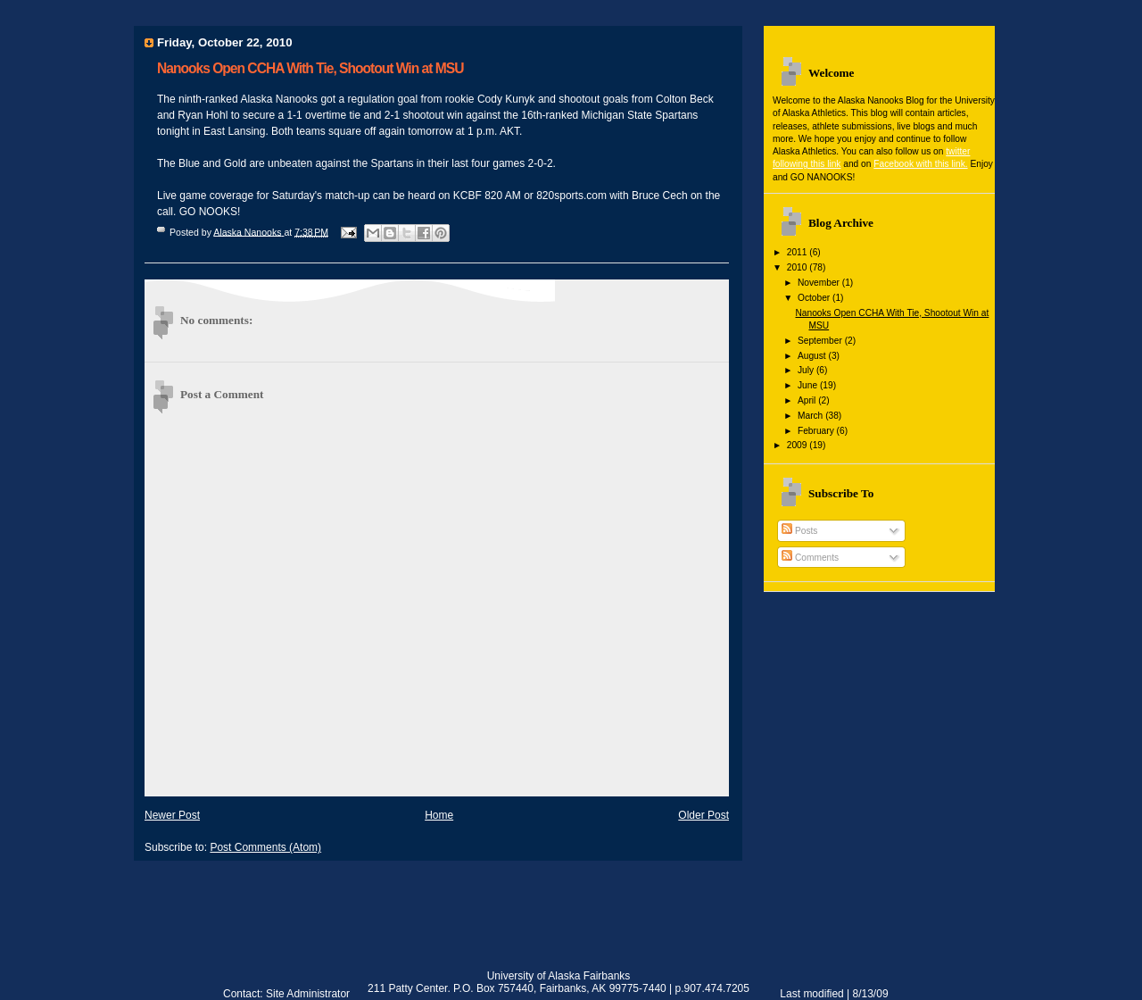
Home (439, 815)
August (813, 356)
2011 (798, 252)
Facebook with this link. (920, 164)
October (815, 298)
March (811, 416)
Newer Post (172, 815)
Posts (799, 531)
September (821, 341)
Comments (810, 557)
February (817, 431)
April (808, 400)
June (809, 385)
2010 (798, 267)
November (820, 283)
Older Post (703, 815)
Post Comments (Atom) (265, 847)
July (807, 370)
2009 (798, 445)
